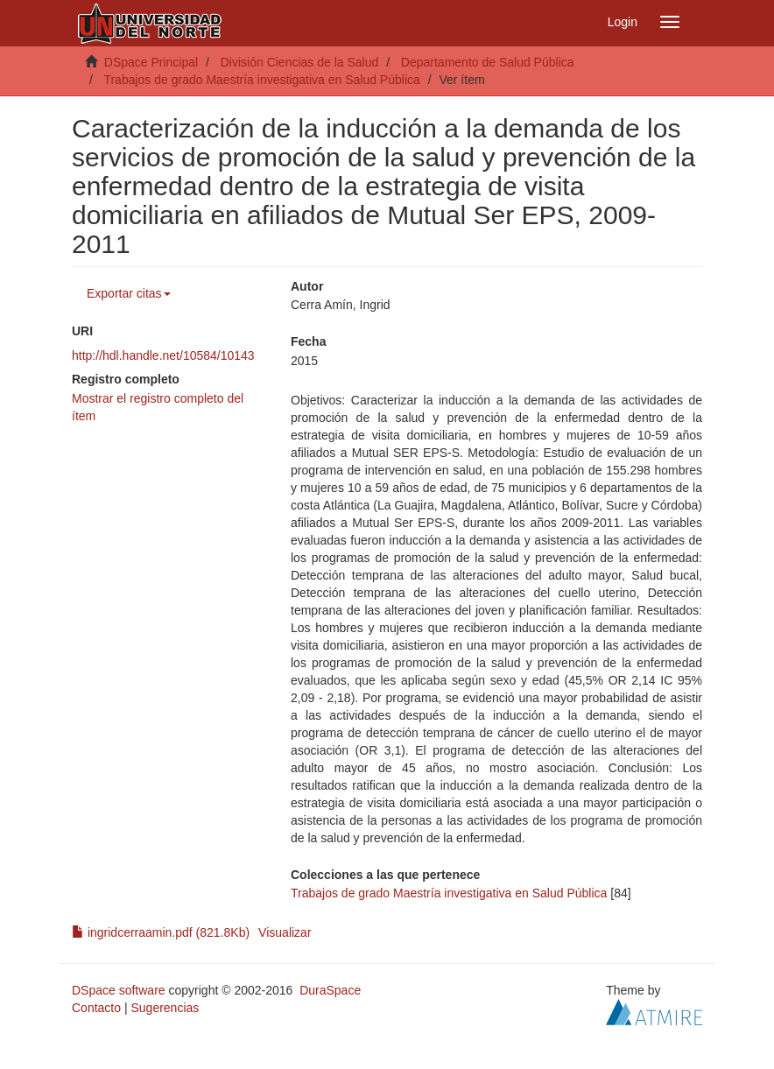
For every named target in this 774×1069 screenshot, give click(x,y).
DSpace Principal (151, 62)
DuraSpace (330, 990)
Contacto (96, 1008)
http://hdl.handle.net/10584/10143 (163, 355)
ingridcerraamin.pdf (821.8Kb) (161, 932)
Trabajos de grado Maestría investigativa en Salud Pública (261, 80)
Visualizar (284, 932)
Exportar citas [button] (129, 293)
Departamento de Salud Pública (487, 62)
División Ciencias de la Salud (300, 62)
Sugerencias (164, 1008)
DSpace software (118, 990)
